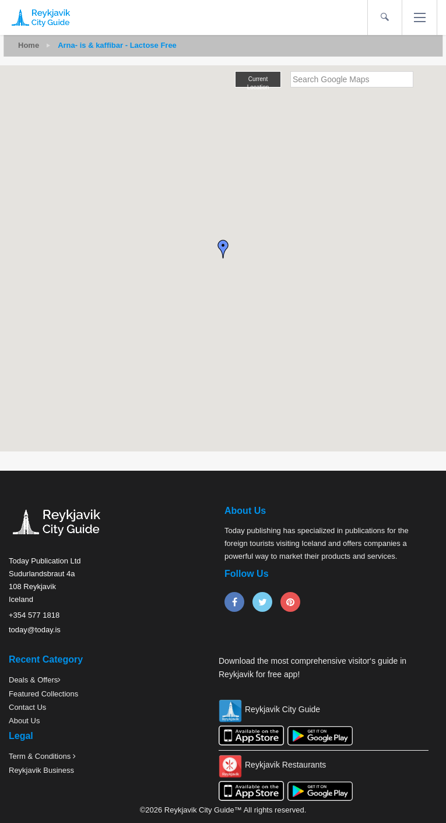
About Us (24, 720)
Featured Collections (43, 693)
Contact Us (27, 707)
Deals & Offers (33, 679)
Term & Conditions (41, 756)
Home (28, 45)
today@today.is (35, 629)
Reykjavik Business (41, 770)
